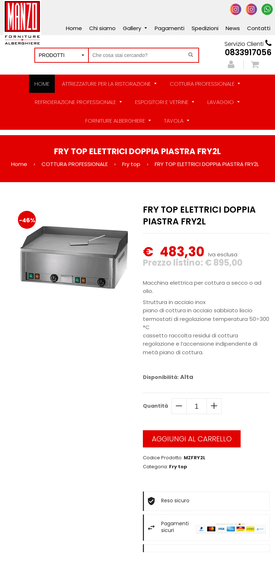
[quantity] (197, 406)
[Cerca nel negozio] (143, 55)
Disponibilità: (161, 377)
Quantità (155, 405)
